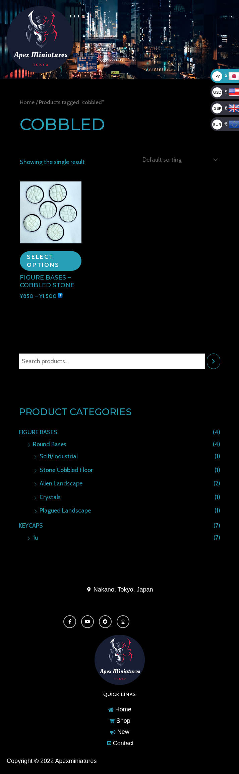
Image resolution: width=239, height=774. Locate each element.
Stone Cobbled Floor (66, 469)
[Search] (213, 360)
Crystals (50, 496)
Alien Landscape (61, 482)
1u (35, 537)
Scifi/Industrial (59, 455)
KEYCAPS (31, 525)
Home (27, 102)
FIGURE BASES (38, 431)
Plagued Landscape (65, 510)
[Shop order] (178, 159)
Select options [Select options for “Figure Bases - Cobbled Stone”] (43, 259)
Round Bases (49, 443)
